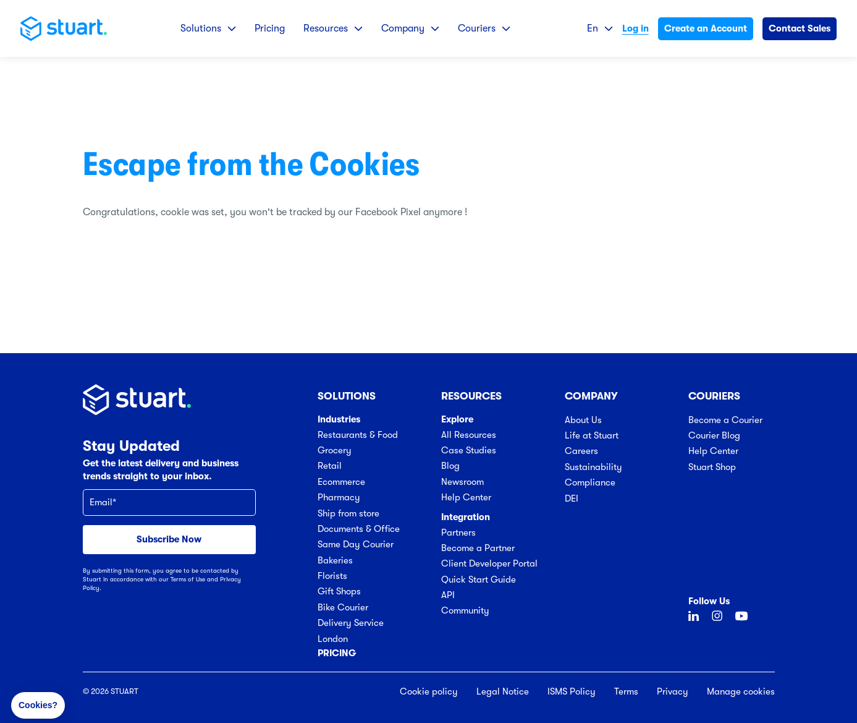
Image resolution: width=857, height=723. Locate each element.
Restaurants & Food (358, 434)
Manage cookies (741, 691)
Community (465, 610)
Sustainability (593, 467)
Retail (330, 465)
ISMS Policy (571, 691)
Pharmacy (339, 497)
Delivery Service (351, 622)
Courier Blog (714, 435)
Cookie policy (429, 691)
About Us (583, 420)
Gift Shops (339, 591)
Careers (581, 450)
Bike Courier (343, 607)
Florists (332, 575)
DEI (571, 498)
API (448, 595)
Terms (626, 691)
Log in (635, 28)
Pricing (270, 28)
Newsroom (462, 481)
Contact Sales (799, 28)
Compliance (590, 482)
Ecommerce (341, 481)
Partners (458, 532)
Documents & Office (359, 528)
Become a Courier (725, 420)
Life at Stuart (591, 435)
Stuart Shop (712, 467)
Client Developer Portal (489, 563)
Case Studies (468, 450)
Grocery (335, 450)
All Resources (468, 434)
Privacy (672, 691)
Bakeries (335, 560)
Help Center (466, 497)
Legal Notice (502, 691)
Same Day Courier (356, 544)
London (333, 638)
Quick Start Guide (478, 579)
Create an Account (705, 28)
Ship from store (348, 513)
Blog (450, 465)
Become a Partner (478, 548)
